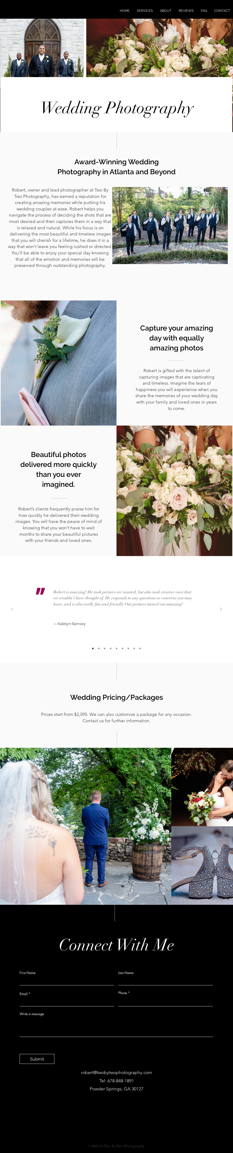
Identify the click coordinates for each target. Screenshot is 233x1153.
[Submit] (37, 1059)
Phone (122, 993)
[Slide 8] (134, 648)
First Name (27, 973)
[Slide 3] (104, 648)
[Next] (220, 609)
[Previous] (12, 609)
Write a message (32, 1014)
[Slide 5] (116, 648)
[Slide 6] (122, 648)
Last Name (126, 973)
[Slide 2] (98, 648)
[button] (144, 11)
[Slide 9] (140, 648)
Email (23, 994)
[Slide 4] (110, 648)
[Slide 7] (128, 648)
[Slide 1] (93, 648)
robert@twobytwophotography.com (116, 1072)
